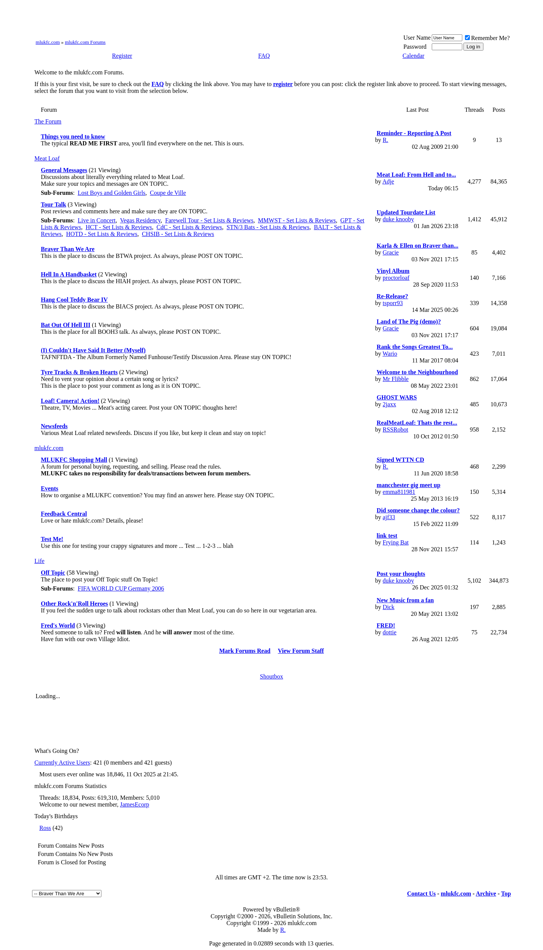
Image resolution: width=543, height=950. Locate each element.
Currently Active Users (62, 762)
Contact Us (421, 893)
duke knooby (398, 219)
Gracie (391, 252)
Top (506, 893)
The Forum (47, 121)
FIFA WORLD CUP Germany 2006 (121, 588)
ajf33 (389, 517)
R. (385, 140)
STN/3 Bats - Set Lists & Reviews (268, 227)
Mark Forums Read (244, 651)
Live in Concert (96, 220)
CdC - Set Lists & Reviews (189, 227)
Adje (388, 181)
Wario (390, 353)
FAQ (264, 55)
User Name (417, 37)
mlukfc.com (48, 42)
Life (39, 561)
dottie (389, 632)
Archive (486, 893)
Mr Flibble (396, 379)
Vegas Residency (140, 220)
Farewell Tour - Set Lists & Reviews (209, 220)
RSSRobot (395, 429)
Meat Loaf (47, 158)
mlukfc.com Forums (85, 42)
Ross (45, 828)
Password (414, 46)
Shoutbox (271, 676)
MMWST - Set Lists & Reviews (297, 220)
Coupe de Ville (168, 193)
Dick (388, 607)
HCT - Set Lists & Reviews (119, 227)
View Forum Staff (301, 651)
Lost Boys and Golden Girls (112, 193)
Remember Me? (487, 38)
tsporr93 (393, 303)
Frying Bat (396, 542)
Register (122, 55)
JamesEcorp (134, 804)
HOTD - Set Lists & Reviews (101, 234)
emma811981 (399, 492)
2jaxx (389, 404)
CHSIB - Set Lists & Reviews (178, 234)
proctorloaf (396, 278)
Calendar (414, 55)
